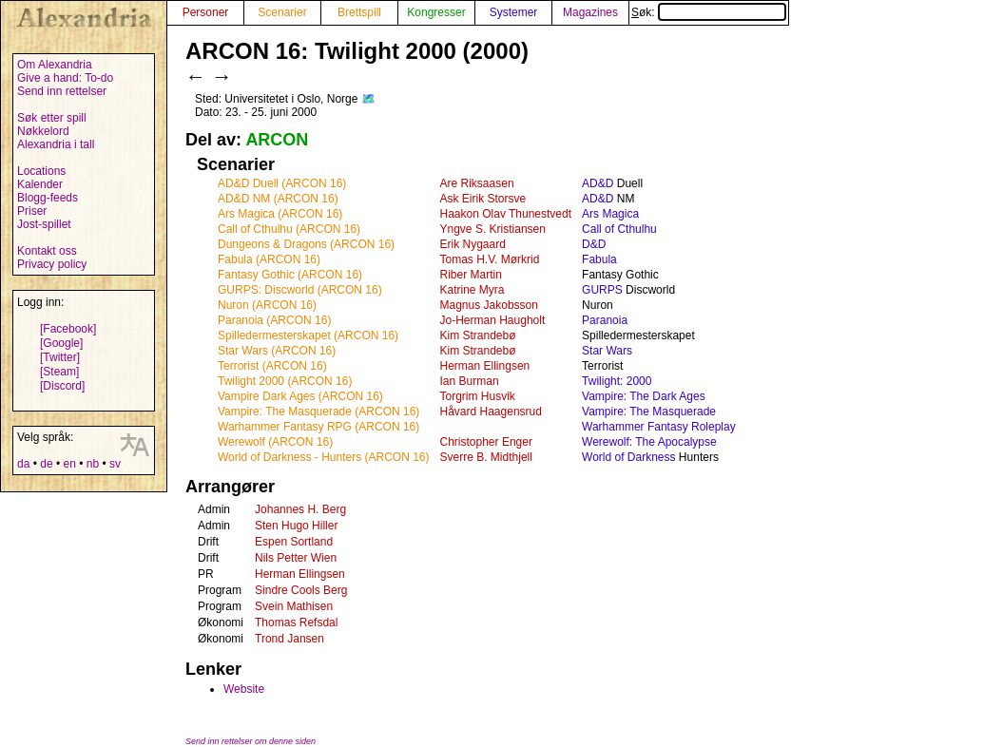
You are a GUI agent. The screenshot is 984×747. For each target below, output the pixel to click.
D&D (594, 244)
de (46, 463)
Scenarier (282, 12)
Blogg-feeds (47, 197)
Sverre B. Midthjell (486, 457)
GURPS (602, 290)
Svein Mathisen (294, 606)
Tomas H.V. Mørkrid (490, 259)
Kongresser (436, 12)
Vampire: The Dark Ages (643, 396)
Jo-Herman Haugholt (493, 320)
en (69, 463)
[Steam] (59, 371)
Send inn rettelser (61, 91)
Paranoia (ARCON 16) (274, 320)
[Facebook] (68, 328)
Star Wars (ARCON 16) (277, 350)
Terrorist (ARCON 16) (272, 366)
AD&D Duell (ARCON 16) (282, 183)
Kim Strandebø (478, 335)
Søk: (708, 12)
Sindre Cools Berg (301, 590)
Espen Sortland (294, 541)
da (23, 463)
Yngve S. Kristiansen (493, 229)
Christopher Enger (486, 442)
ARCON (276, 139)
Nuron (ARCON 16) (267, 305)
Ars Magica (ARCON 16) (280, 213)
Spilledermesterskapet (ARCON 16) (308, 335)
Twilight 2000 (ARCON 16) (285, 381)
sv (115, 463)
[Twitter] (60, 357)
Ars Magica (610, 213)
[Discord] (62, 386)
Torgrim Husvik (477, 396)
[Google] (61, 343)
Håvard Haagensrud (491, 411)
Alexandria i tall (55, 144)
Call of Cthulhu (619, 229)
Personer (206, 12)
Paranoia (604, 320)
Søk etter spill (52, 117)
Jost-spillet (44, 224)
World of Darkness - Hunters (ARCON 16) (324, 457)
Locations (41, 171)
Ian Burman (469, 381)
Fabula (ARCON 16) (269, 259)
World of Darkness (628, 457)
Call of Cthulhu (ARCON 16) (289, 229)
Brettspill (359, 12)
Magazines (590, 12)
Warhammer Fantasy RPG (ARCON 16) (318, 426)
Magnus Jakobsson (489, 305)
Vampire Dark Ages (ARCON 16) (300, 396)
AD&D (597, 183)
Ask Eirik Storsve (483, 198)
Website (243, 689)
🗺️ (368, 98)
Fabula (599, 259)
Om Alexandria (54, 64)
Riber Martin (471, 274)
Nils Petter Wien (296, 558)
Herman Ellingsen (485, 366)
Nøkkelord (43, 131)
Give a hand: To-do (65, 78)
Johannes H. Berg (300, 509)
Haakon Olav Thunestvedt (506, 213)
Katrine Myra (472, 290)
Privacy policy (52, 264)
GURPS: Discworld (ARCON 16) (300, 290)
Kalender (40, 184)
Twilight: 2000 (616, 381)
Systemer (514, 12)
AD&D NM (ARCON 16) (278, 198)
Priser (32, 211)
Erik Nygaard (473, 244)
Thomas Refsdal (296, 622)
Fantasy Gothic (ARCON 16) (290, 274)
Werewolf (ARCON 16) (275, 442)
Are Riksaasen (477, 183)
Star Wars (607, 350)
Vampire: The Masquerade (649, 411)
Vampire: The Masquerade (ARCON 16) (318, 411)
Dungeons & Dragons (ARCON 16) (306, 244)
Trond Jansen (289, 638)
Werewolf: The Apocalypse (649, 442)
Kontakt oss (47, 251)
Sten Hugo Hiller (296, 525)
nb (93, 463)
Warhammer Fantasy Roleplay (659, 426)
